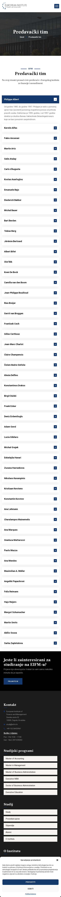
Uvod (22, 37)
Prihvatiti (30, 882)
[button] (57, 860)
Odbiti (30, 889)
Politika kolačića (30, 894)
